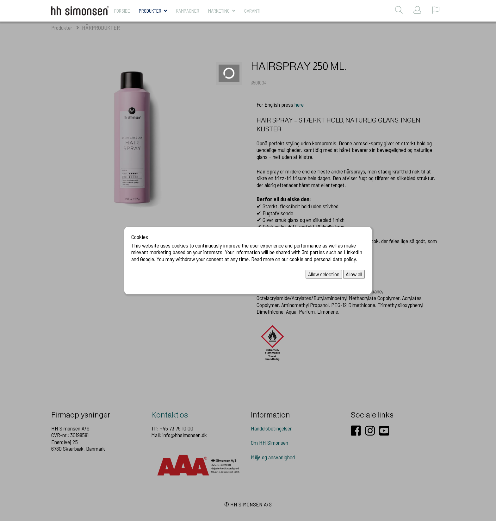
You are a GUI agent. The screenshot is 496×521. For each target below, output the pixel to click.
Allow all (354, 274)
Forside (122, 11)
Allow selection (323, 274)
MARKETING (219, 11)
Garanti (252, 11)
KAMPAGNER (187, 11)
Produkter (150, 11)
